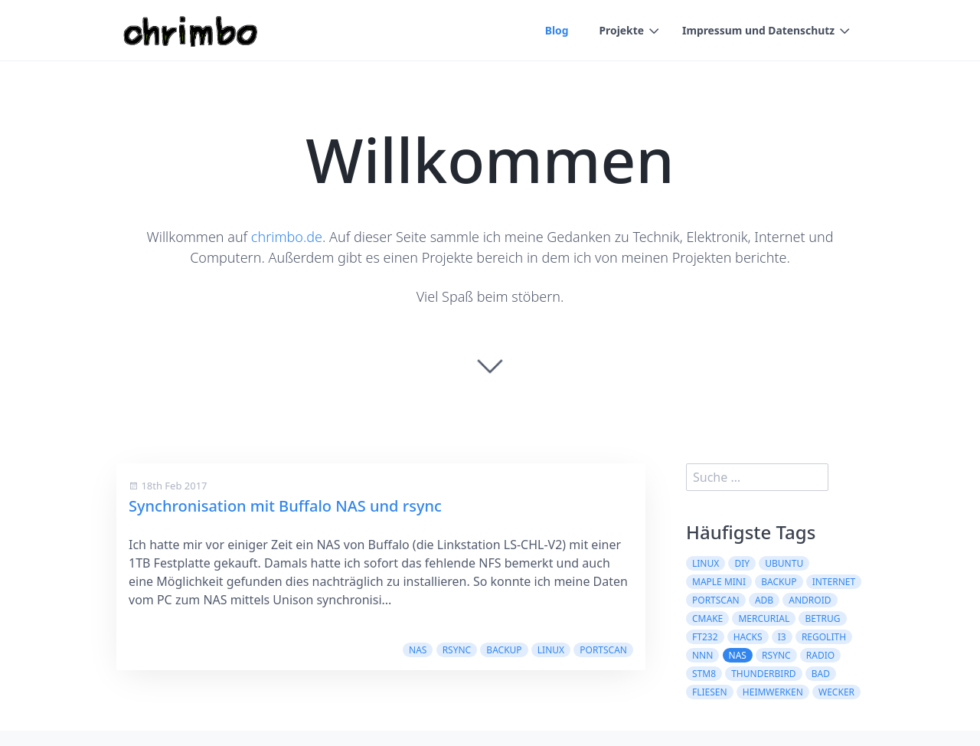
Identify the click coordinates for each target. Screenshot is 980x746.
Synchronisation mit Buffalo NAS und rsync (285, 506)
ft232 (705, 636)
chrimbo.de (286, 236)
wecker (836, 692)
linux (550, 649)
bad (821, 673)
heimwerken (773, 692)
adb (764, 600)
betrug (822, 618)
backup (503, 649)
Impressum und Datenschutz (758, 31)
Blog (555, 31)
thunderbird (763, 673)
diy (742, 563)
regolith (824, 636)
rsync (457, 649)
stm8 (704, 673)
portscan (603, 649)
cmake (707, 618)
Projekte (619, 31)
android (810, 600)
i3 (782, 636)
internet (833, 581)
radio (820, 655)
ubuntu (784, 563)
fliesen (709, 692)
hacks (748, 636)
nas (417, 649)
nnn (702, 655)
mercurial (763, 618)
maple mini (719, 581)
